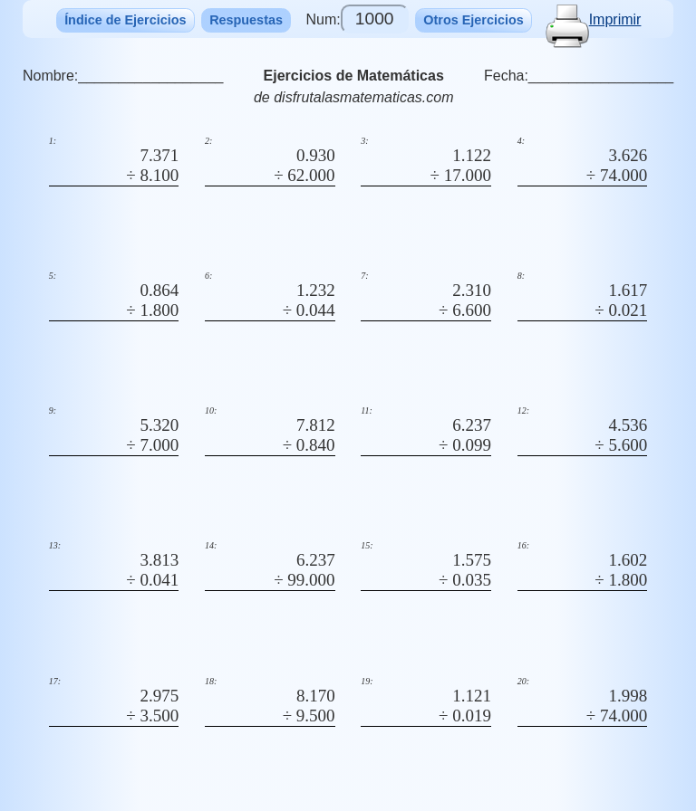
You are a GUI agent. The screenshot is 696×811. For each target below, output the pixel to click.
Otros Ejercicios (473, 20)
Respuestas (246, 20)
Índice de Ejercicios (125, 20)
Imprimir (594, 19)
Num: (356, 19)
